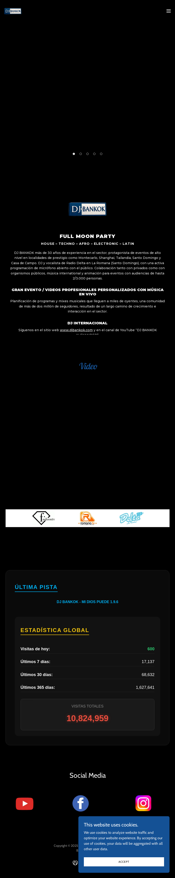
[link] (13, 11)
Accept (123, 861)
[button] (168, 10)
